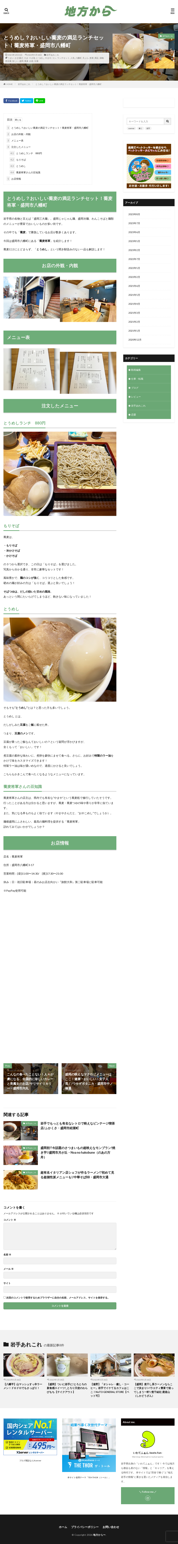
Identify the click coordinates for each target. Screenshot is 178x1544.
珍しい (15, 61)
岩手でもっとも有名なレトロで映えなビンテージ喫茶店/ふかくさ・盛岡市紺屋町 (77, 1125)
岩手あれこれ (53, 55)
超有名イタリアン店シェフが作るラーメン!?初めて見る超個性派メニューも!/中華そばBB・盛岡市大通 (77, 1175)
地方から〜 (99, 1534)
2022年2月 (134, 276)
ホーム (63, 1526)
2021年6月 (134, 285)
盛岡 (21, 61)
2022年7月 (134, 259)
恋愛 (133, 414)
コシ (54, 58)
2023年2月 (134, 250)
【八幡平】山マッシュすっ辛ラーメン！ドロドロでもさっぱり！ (22, 1386)
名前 (7, 1254)
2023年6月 (134, 232)
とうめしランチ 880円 (25, 153)
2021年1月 (134, 330)
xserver (131, 128)
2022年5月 (134, 267)
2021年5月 (134, 294)
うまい (11, 58)
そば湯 (32, 58)
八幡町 (78, 58)
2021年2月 (134, 321)
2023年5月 (134, 241)
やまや (48, 58)
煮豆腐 (8, 61)
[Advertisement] (59, 1019)
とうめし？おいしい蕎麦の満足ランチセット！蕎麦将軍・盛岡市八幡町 (68, 84)
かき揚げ (19, 58)
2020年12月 (135, 339)
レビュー (136, 396)
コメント (9, 1220)
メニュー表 (15, 140)
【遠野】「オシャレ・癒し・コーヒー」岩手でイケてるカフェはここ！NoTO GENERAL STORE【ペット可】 (109, 1390)
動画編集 (136, 369)
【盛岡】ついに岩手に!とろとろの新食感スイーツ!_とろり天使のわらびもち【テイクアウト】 (67, 1388)
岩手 (148, 128)
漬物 (102, 58)
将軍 (92, 58)
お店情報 (14, 178)
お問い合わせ (111, 1526)
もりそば (17, 159)
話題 (31, 61)
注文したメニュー (19, 147)
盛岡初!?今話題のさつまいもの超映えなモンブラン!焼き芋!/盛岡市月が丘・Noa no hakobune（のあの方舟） (77, 1152)
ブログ (134, 387)
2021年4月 (134, 303)
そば (26, 58)
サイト (7, 1283)
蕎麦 (26, 61)
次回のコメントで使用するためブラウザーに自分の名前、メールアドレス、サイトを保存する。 (58, 1297)
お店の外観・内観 (19, 134)
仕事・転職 (137, 378)
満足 (97, 58)
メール (8, 1269)
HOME (9, 84)
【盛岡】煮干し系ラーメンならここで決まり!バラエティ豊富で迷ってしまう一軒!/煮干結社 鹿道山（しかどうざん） (154, 1390)
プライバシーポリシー (85, 1526)
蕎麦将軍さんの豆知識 (24, 172)
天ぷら (85, 58)
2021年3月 (134, 312)
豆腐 (36, 61)
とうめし (40, 58)
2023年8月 (134, 214)
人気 (72, 58)
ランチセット (63, 58)
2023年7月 (134, 223)
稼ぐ (140, 128)
